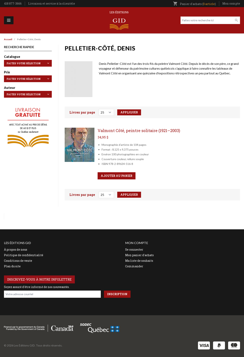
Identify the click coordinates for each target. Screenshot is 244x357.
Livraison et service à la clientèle (51, 3)
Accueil (8, 39)
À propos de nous (15, 249)
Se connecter (134, 249)
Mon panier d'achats (139, 255)
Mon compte (231, 3)
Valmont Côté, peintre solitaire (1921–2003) (139, 130)
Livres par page (82, 112)
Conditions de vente (18, 261)
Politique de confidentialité (23, 255)
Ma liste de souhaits (139, 261)
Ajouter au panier (116, 176)
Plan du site (12, 266)
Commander (134, 266)
